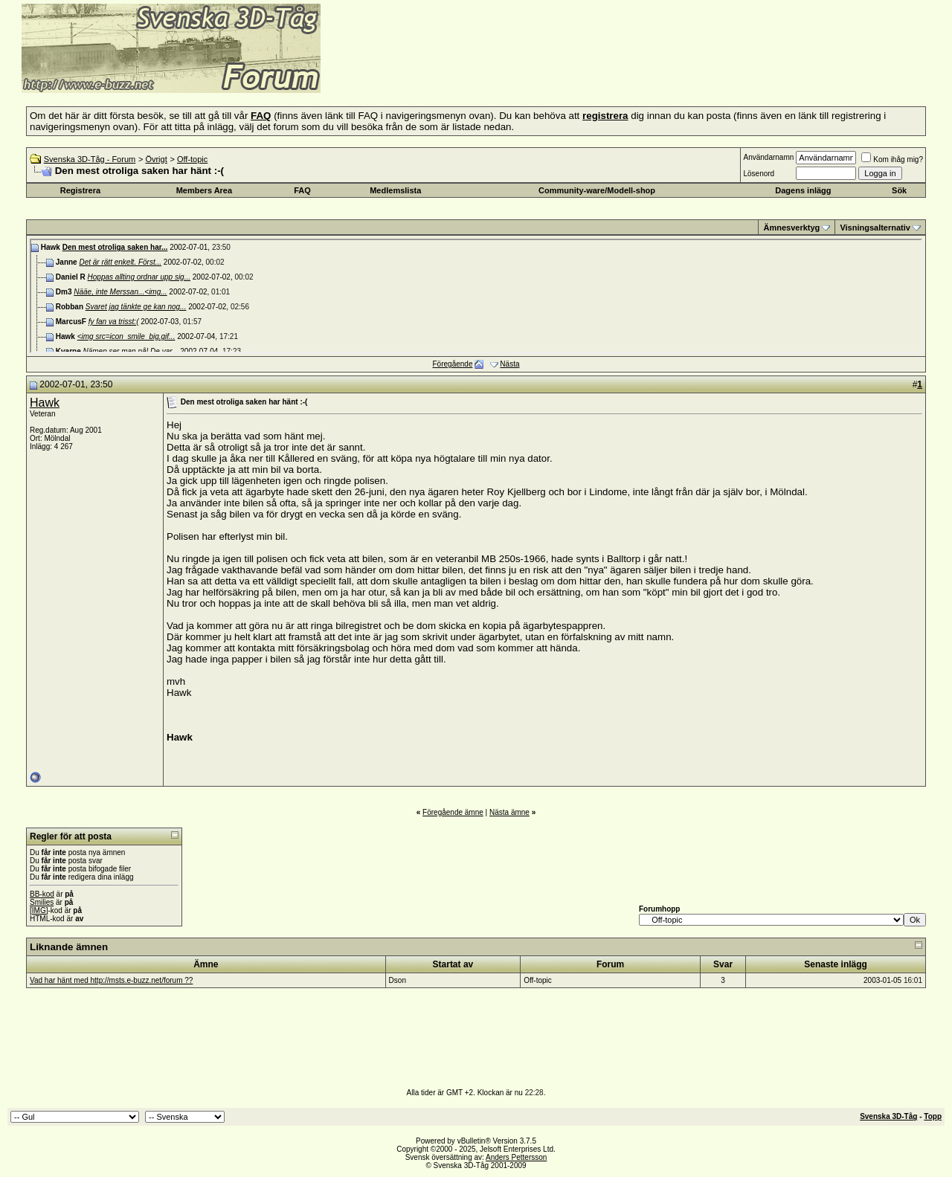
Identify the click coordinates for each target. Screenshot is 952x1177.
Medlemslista (395, 190)
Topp (933, 1116)
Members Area (204, 190)
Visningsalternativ (875, 227)
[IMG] (39, 910)
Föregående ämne (452, 812)
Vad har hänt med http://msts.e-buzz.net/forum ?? (111, 980)
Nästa (509, 364)
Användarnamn (768, 157)
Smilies (42, 902)
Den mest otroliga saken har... (115, 247)
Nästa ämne (509, 812)
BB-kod (42, 894)
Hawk (45, 402)
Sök (899, 190)
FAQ (302, 190)
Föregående (453, 364)
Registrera (80, 190)
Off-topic (192, 159)
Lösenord (758, 174)
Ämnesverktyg (791, 227)
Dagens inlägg (803, 190)
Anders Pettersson (516, 1157)
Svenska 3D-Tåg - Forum (89, 159)
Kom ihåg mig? (892, 159)
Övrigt (156, 159)
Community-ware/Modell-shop (596, 190)
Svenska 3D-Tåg (888, 1116)
